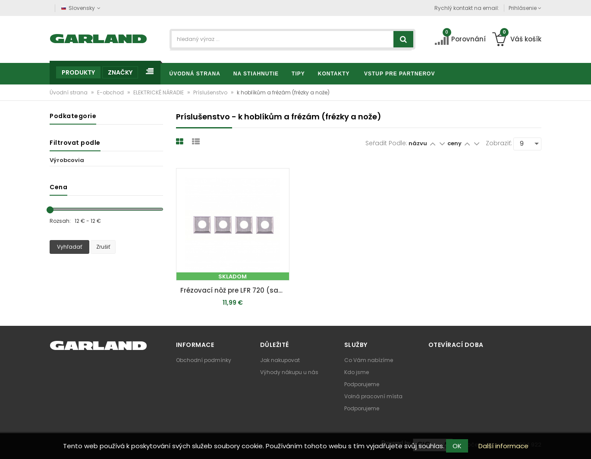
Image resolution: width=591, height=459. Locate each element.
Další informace (503, 445)
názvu (418, 143)
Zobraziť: (499, 143)
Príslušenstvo (211, 92)
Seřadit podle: (386, 143)
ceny (455, 143)
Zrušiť (103, 246)
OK (457, 445)
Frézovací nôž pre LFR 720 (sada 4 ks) (234, 290)
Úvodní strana (69, 92)
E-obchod (111, 92)
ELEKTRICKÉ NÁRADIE (159, 92)
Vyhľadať (69, 246)
